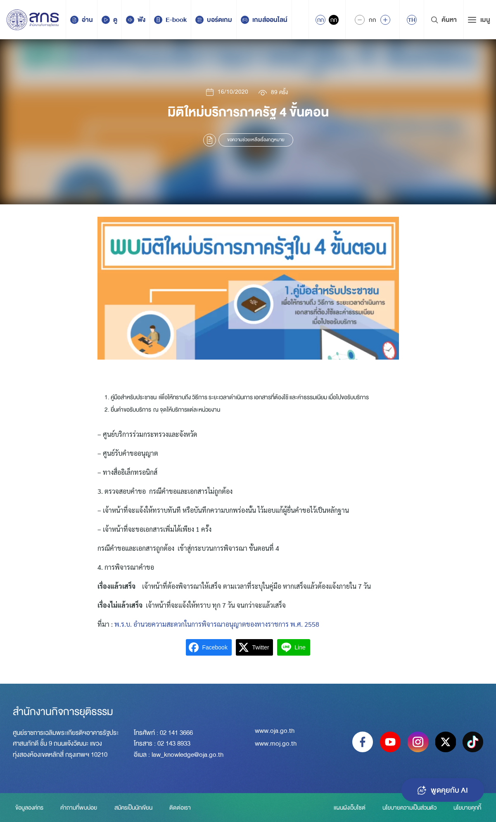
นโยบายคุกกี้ (467, 808)
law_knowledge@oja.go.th (187, 754)
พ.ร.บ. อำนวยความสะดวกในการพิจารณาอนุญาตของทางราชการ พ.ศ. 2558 (216, 624)
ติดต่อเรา (181, 808)
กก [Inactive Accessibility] (333, 20)
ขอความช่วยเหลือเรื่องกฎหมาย (256, 140)
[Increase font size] (385, 20)
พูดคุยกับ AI (442, 789)
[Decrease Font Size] (360, 20)
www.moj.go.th (276, 744)
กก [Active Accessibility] (320, 20)
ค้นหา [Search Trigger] (444, 19)
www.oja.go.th (274, 731)
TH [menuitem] (411, 20)
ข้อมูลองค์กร (29, 808)
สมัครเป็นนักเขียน (134, 808)
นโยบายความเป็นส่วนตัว (409, 808)
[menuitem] (412, 20)
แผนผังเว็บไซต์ (348, 808)
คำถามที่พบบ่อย (79, 808)
